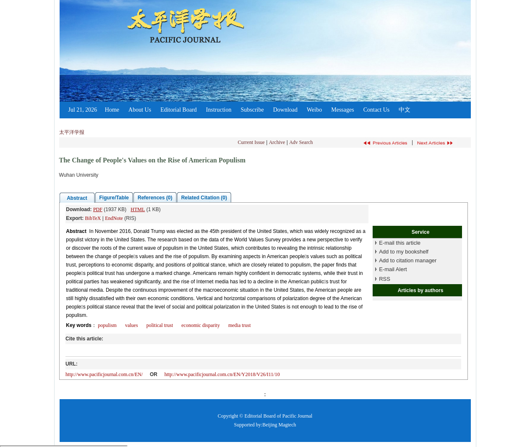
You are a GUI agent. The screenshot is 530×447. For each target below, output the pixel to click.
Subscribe (252, 110)
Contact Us (376, 110)
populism (107, 325)
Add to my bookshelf (403, 251)
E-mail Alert (393, 269)
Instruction (219, 110)
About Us (139, 110)
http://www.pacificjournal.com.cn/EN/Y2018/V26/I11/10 (222, 374)
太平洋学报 (71, 132)
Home (112, 110)
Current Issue (251, 142)
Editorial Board (178, 110)
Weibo (314, 110)
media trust (239, 325)
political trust (159, 325)
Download (285, 110)
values (131, 325)
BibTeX (93, 218)
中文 (404, 110)
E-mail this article (399, 243)
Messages (342, 110)
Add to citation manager (407, 260)
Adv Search (301, 142)
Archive (277, 142)
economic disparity (200, 325)
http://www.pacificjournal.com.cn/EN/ (104, 374)
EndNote (114, 218)
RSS (384, 279)
